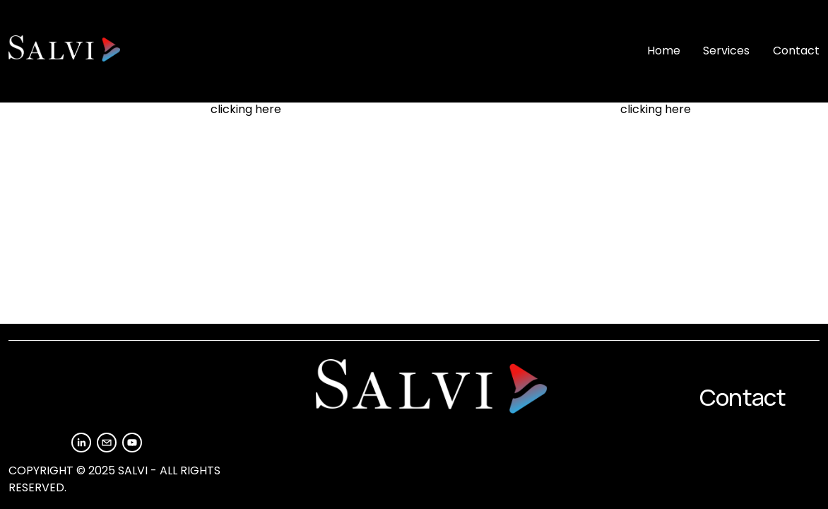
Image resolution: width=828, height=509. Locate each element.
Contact (796, 50)
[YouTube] (132, 442)
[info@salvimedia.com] (107, 442)
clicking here (246, 109)
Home (663, 50)
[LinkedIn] (81, 442)
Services (726, 50)
